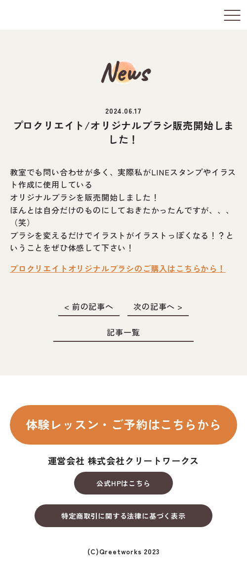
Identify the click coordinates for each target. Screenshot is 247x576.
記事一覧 (123, 332)
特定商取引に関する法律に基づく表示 (123, 516)
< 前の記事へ (89, 306)
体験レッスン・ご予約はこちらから (124, 424)
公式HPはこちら (123, 483)
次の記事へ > (158, 306)
